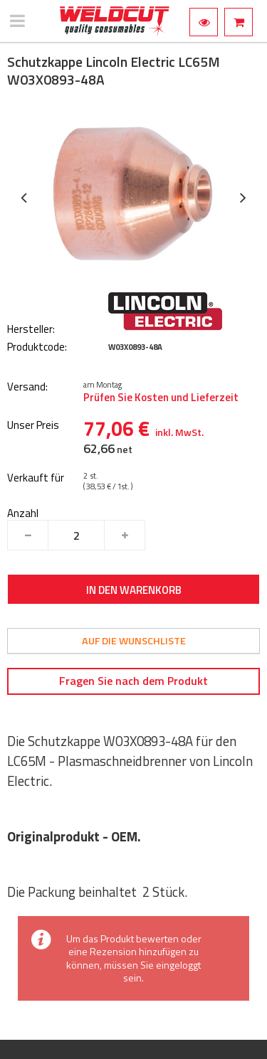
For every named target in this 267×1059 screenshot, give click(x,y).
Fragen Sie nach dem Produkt (133, 680)
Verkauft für (35, 478)
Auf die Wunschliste (134, 641)
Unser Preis (33, 425)
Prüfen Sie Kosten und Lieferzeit (161, 397)
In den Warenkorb (134, 590)
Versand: (27, 387)
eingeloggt (178, 964)
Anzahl (22, 513)
